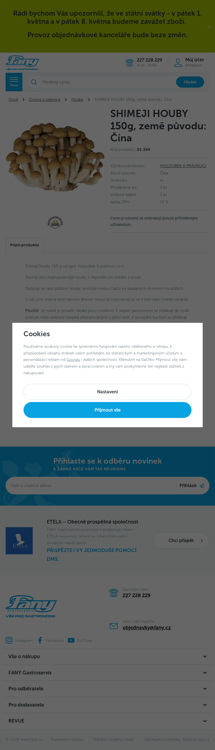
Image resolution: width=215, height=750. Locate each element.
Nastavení (107, 391)
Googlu (73, 360)
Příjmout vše (108, 410)
